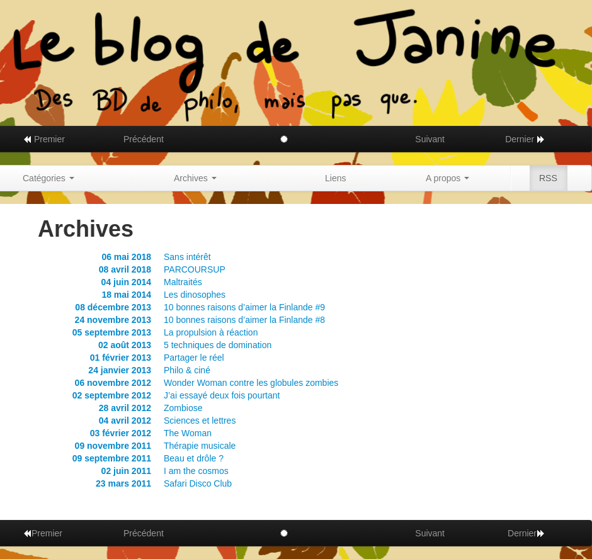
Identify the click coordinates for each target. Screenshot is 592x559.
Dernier (525, 139)
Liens (335, 178)
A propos (447, 178)
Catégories (48, 178)
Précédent (143, 139)
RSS (548, 178)
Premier (44, 139)
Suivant (430, 139)
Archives (195, 178)
